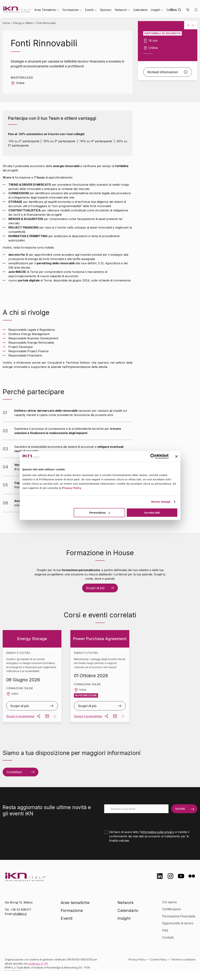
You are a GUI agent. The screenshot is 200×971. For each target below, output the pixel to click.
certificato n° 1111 (38, 963)
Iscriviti (180, 808)
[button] (187, 10)
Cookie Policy (158, 959)
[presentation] (131, 820)
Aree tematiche (75, 902)
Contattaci (14, 772)
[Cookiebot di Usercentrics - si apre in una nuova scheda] (153, 456)
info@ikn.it (20, 914)
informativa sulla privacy (157, 832)
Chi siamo (169, 902)
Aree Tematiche (45, 10)
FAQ (165, 930)
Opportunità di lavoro (177, 923)
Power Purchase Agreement (100, 638)
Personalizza (99, 512)
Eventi (89, 10)
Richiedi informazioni (162, 72)
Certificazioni (171, 909)
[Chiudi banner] (176, 456)
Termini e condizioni (183, 959)
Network (121, 10)
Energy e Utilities (23, 23)
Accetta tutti (152, 512)
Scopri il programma (20, 716)
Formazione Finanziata (178, 916)
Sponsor (106, 10)
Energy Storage (32, 638)
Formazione (70, 10)
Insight (155, 10)
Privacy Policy (71, 487)
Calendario (140, 10)
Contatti (168, 937)
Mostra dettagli (160, 501)
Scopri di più (95, 588)
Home (6, 23)
